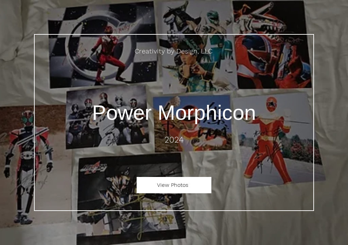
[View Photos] (174, 185)
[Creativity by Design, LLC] (174, 51)
